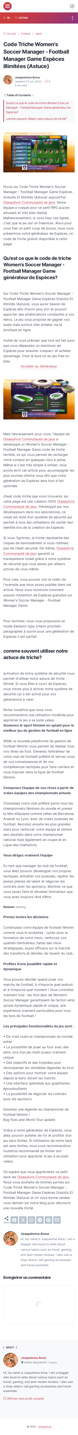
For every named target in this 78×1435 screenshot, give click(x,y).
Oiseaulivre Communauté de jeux (29, 202)
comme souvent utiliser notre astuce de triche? (36, 118)
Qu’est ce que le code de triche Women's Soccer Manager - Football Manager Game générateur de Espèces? (38, 107)
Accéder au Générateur (39, 366)
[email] (57, 1220)
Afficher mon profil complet (23, 1398)
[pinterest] (48, 1220)
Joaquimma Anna (33, 1357)
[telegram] (40, 1220)
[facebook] (14, 1220)
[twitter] (23, 1220)
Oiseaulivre (44, 1426)
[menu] (7, 6)
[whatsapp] (31, 1220)
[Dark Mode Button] (72, 6)
